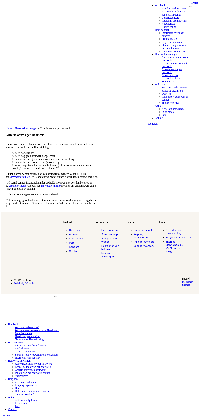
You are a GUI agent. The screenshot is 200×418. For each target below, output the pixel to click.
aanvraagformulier (19, 176)
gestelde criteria (17, 185)
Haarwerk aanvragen (26, 128)
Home (9, 128)
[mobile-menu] (190, 6)
